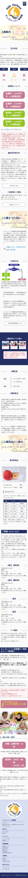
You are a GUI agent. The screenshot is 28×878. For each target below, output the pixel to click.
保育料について (5, 860)
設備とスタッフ (5, 849)
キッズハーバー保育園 (13, 875)
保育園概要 (4, 851)
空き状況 (4, 858)
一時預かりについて (14, 204)
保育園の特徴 (5, 848)
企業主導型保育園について (15, 323)
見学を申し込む (14, 185)
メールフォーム (5, 867)
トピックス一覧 (5, 839)
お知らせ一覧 (5, 831)
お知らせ (4, 833)
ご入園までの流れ (6, 861)
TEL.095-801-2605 (6, 869)
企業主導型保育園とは (7, 852)
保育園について (5, 840)
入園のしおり (9, 129)
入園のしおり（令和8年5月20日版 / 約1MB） (16, 248)
